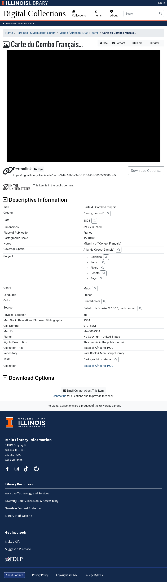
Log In (161, 2)
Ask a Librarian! (14, 460)
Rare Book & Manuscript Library (36, 33)
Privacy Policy (40, 575)
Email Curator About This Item (83, 390)
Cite (104, 43)
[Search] (140, 13)
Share (137, 43)
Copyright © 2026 (66, 575)
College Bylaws (94, 575)
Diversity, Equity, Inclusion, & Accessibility (31, 501)
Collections (79, 13)
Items (98, 13)
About (114, 13)
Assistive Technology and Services (27, 493)
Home (9, 33)
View (155, 43)
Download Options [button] (28, 378)
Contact (119, 43)
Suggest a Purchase (18, 549)
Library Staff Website (18, 516)
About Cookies (14, 575)
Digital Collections (34, 13)
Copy (38, 169)
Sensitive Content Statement (20, 23)
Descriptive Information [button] (35, 199)
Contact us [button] (59, 396)
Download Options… (146, 171)
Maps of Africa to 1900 (73, 33)
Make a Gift (12, 542)
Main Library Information (28, 440)
